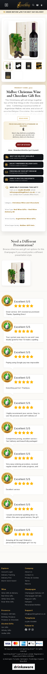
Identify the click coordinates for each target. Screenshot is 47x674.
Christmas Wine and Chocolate (25, 203)
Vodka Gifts (5, 633)
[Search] (33, 5)
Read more (23, 118)
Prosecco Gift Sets (8, 614)
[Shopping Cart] (37, 5)
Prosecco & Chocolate (9, 620)
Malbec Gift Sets (27, 225)
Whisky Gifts (6, 630)
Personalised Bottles (32, 605)
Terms (27, 581)
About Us (28, 572)
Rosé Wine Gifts (7, 602)
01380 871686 (24, 190)
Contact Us (29, 575)
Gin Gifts (4, 627)
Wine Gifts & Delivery (9, 593)
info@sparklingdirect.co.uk (22, 192)
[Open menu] (6, 5)
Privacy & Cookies (32, 578)
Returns (28, 584)
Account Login (7, 572)
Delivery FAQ (6, 578)
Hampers (28, 602)
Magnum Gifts (30, 599)
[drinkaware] (23, 667)
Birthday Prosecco (8, 617)
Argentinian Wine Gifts (26, 219)
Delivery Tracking (8, 575)
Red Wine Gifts (7, 596)
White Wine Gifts (7, 599)
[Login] (41, 5)
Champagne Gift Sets (33, 596)
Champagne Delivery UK (34, 593)
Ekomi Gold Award (8, 581)
